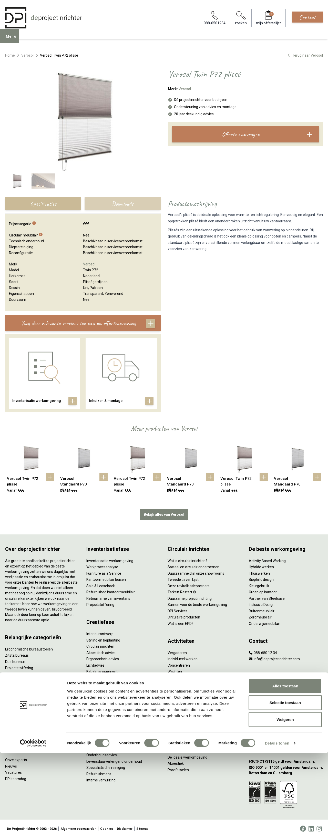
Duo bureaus (15, 661)
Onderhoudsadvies (101, 754)
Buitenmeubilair (261, 610)
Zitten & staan (179, 725)
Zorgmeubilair (260, 616)
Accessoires (15, 730)
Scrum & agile (179, 683)
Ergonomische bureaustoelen (29, 648)
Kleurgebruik (259, 585)
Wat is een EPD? (180, 623)
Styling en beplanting (103, 639)
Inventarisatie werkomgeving (109, 560)
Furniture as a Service (103, 572)
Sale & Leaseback (100, 585)
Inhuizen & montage (102, 700)
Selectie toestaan (285, 786)
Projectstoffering (19, 667)
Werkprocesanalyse (102, 566)
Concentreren (179, 664)
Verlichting (13, 711)
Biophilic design (261, 578)
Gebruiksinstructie (101, 748)
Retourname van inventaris (108, 597)
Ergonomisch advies (102, 658)
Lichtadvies (95, 664)
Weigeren (285, 803)
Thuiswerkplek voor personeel (110, 706)
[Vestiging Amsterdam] (286, 687)
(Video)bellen (178, 677)
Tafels (10, 704)
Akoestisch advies (101, 652)
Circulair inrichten (100, 645)
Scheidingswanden (20, 692)
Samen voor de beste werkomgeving (197, 604)
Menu (12, 40)
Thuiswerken (259, 572)
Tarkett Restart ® (182, 591)
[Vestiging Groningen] (286, 725)
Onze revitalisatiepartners (189, 585)
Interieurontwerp (100, 633)
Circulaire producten (184, 616)
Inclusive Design (261, 604)
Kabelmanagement (102, 670)
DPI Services (96, 712)
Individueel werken (183, 658)
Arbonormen (178, 737)
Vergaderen (177, 652)
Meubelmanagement (103, 719)
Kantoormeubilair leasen (106, 578)
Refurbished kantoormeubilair (110, 591)
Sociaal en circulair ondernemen (193, 566)
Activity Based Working (267, 560)
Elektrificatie (15, 723)
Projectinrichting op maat (188, 689)
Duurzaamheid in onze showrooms (196, 572)
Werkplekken (15, 717)
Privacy (173, 731)
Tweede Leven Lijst (183, 578)
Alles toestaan (285, 770)
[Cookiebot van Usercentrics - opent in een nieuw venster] (33, 827)
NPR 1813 (175, 744)
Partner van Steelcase (267, 597)
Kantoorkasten (17, 686)
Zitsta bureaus (17, 654)
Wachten (175, 670)
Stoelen (11, 698)
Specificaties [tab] (43, 204)
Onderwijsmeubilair (264, 623)
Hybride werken (261, 566)
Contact (307, 17)
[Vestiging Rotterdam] (286, 699)
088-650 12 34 (263, 652)
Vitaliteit (174, 719)
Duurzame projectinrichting (190, 597)
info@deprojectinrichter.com (274, 658)
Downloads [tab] (122, 204)
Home (10, 55)
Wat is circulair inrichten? (187, 560)
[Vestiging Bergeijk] (286, 712)
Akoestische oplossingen (25, 673)
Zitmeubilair (15, 679)
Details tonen (277, 827)
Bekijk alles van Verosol (164, 513)
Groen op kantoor (263, 591)
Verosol (27, 55)
